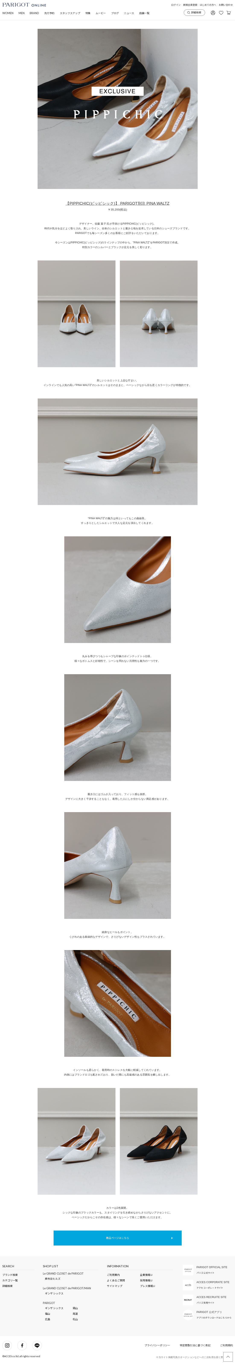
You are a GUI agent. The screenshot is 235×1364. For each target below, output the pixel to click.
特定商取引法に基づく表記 (195, 1345)
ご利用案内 (113, 1274)
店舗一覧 (144, 13)
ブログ (115, 13)
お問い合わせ (226, 5)
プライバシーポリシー (157, 1345)
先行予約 (49, 13)
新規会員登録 (190, 5)
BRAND (34, 13)
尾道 (75, 1313)
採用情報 (145, 1280)
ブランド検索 (10, 1274)
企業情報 (145, 1274)
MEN (22, 13)
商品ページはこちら (117, 1238)
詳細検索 (194, 12)
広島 (47, 1319)
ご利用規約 (226, 1345)
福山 (47, 1313)
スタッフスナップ (70, 13)
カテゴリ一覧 (10, 1280)
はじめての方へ (208, 5)
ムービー (101, 13)
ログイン (176, 5)
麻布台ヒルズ (52, 1278)
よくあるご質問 (116, 1280)
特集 (87, 13)
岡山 (75, 1308)
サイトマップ (114, 1286)
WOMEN (7, 13)
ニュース (129, 13)
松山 (75, 1319)
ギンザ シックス (54, 1293)
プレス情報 (146, 1286)
